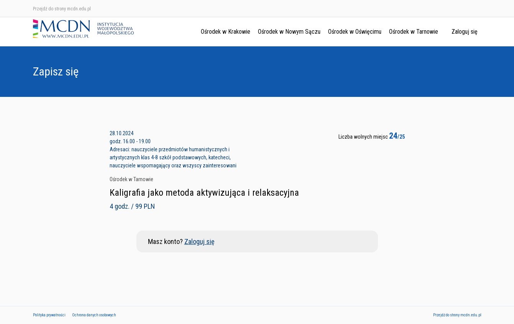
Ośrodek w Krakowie (225, 31)
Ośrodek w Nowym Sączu (289, 31)
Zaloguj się (465, 31)
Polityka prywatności (49, 315)
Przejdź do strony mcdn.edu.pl (62, 8)
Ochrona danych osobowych (94, 315)
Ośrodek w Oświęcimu (354, 31)
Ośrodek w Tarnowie (413, 31)
